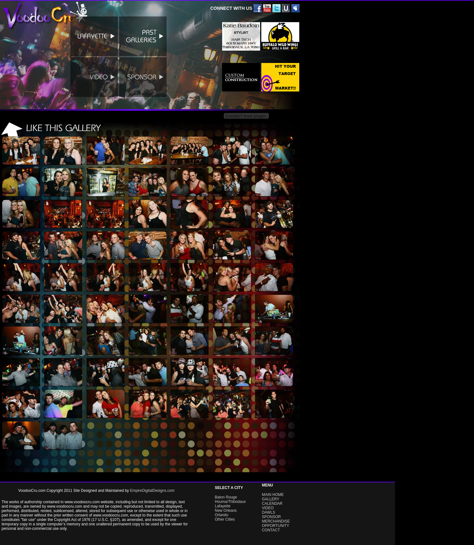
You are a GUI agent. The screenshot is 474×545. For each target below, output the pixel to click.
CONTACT (271, 530)
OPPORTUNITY (275, 525)
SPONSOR (271, 517)
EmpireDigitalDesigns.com (152, 490)
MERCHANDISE (276, 521)
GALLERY (270, 499)
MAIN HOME (273, 494)
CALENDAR (272, 503)
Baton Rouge (226, 497)
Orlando (221, 515)
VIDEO (268, 508)
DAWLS (268, 512)
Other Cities (225, 519)
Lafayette (222, 506)
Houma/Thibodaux (230, 501)
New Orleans (226, 510)
